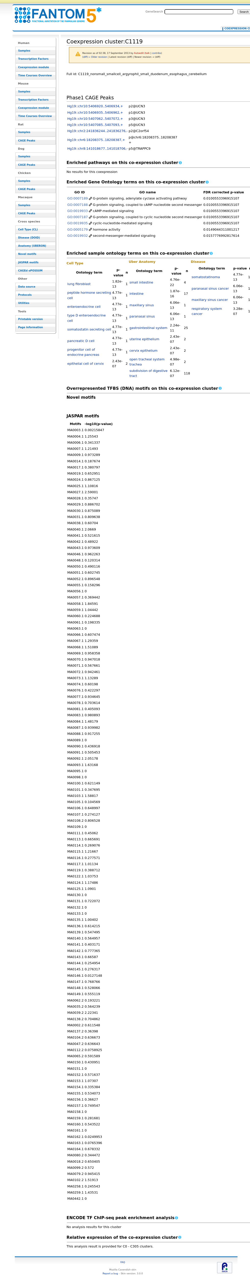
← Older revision (98, 57)
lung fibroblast (79, 284)
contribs (156, 53)
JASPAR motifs (28, 262)
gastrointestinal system (148, 328)
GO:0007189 (77, 198)
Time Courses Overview (35, 75)
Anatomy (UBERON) (32, 245)
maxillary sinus (141, 305)
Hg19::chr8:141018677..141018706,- (97, 148)
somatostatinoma (206, 277)
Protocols (25, 294)
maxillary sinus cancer (210, 300)
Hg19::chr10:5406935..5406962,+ (95, 112)
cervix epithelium (143, 350)
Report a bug (110, 1273)
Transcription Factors (33, 58)
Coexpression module (33, 67)
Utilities (23, 303)
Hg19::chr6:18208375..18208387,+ (96, 140)
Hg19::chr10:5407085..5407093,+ (95, 125)
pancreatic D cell (80, 341)
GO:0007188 (77, 205)
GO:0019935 (77, 223)
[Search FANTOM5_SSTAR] (198, 11)
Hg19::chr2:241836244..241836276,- (97, 131)
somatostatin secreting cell (89, 329)
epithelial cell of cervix (85, 364)
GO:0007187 (77, 217)
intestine (136, 294)
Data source (26, 286)
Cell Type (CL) (28, 229)
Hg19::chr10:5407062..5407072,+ (95, 119)
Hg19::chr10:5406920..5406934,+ (95, 106)
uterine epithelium (144, 339)
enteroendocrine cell (84, 307)
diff (85, 57)
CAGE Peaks (26, 140)
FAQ (123, 1262)
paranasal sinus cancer (210, 288)
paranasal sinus (142, 316)
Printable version (30, 319)
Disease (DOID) (29, 237)
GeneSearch (154, 11)
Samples (24, 50)
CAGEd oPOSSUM (30, 270)
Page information (30, 327)
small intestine (141, 282)
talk (147, 53)
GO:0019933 (77, 211)
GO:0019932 (77, 236)
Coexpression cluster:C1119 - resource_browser (55, 12)
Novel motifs (27, 254)
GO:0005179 (77, 229)
